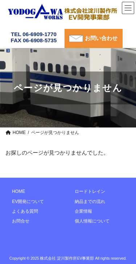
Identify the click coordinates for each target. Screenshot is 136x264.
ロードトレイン (90, 191)
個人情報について (92, 221)
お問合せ (20, 221)
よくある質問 (25, 211)
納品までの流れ (90, 201)
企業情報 (83, 211)
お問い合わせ (101, 38)
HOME (18, 191)
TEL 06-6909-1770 (34, 34)
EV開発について (28, 201)
